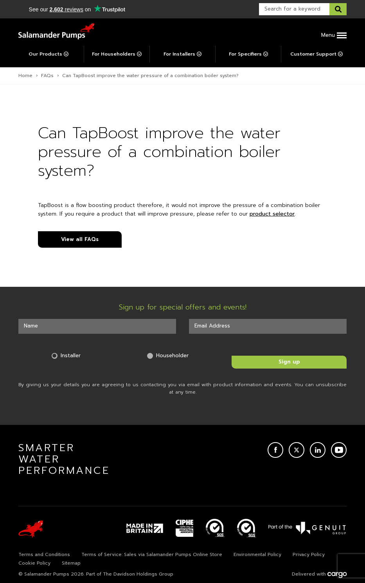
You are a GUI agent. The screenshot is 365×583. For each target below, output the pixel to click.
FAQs (47, 75)
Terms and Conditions (44, 554)
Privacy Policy (309, 554)
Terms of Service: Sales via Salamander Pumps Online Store (151, 554)
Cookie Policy (34, 563)
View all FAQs (80, 239)
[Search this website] (338, 9)
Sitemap (71, 563)
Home (25, 75)
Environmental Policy (257, 554)
